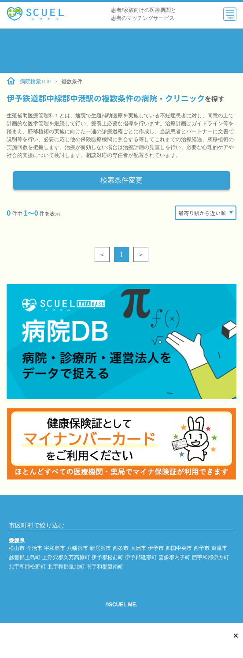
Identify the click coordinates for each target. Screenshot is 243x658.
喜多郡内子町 (174, 557)
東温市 (219, 548)
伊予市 (156, 548)
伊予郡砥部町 (141, 557)
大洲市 (138, 548)
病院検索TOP (29, 81)
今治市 (34, 548)
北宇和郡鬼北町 (66, 566)
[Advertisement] (121, 51)
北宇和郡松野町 (27, 566)
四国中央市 (179, 548)
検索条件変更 (121, 180)
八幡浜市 (77, 548)
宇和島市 (54, 548)
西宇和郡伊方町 (210, 557)
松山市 (17, 548)
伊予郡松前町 (107, 557)
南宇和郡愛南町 (104, 566)
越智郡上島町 (24, 557)
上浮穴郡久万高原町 (66, 557)
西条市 (121, 548)
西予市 (202, 548)
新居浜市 (100, 548)
